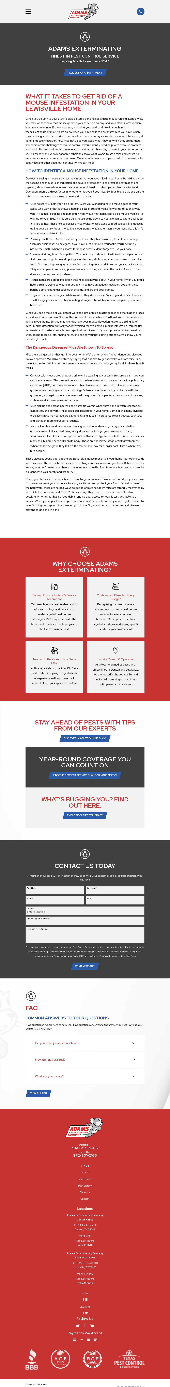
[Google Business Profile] (78, 1328)
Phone (30, 900)
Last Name (92, 890)
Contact (84, 1201)
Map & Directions (85, 1243)
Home (85, 1175)
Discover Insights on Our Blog (85, 739)
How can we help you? (37, 931)
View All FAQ (39, 1095)
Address (30, 910)
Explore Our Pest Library (85, 817)
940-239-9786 (85, 1150)
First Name (32, 890)
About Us (85, 1195)
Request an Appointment (85, 73)
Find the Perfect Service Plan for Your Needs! (85, 776)
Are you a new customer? (38, 920)
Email (89, 900)
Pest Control (85, 1182)
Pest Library (85, 1188)
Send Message (85, 968)
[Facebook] (85, 1328)
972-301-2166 (85, 1158)
